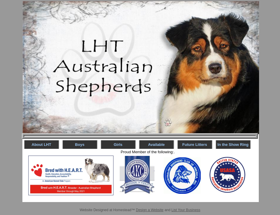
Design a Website (150, 210)
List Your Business (186, 210)
